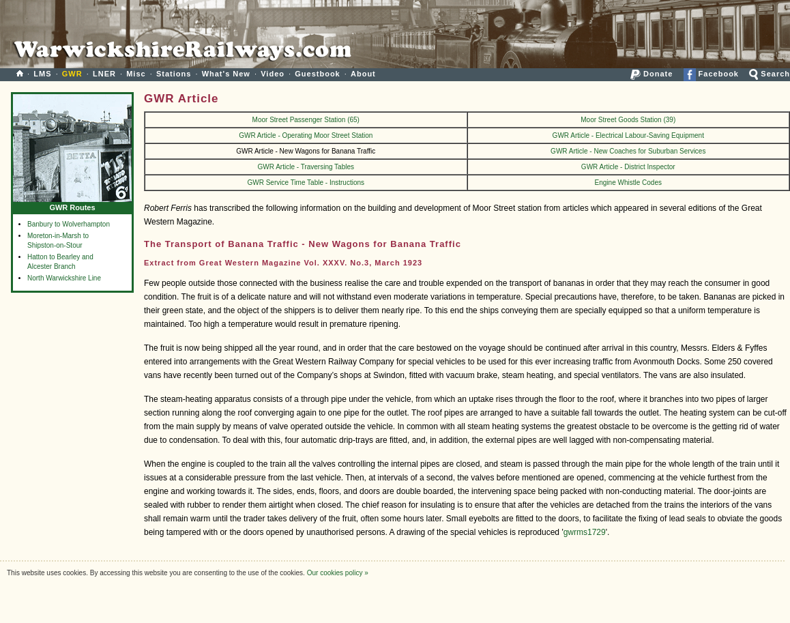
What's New (226, 74)
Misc (135, 74)
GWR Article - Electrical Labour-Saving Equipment (628, 135)
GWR (72, 74)
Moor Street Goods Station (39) (628, 120)
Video (272, 74)
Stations (173, 74)
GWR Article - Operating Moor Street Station (305, 135)
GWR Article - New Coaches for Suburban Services (628, 151)
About (363, 74)
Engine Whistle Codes (628, 182)
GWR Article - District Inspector (628, 167)
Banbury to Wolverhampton (68, 224)
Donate (651, 74)
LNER (104, 74)
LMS (42, 74)
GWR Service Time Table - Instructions (305, 182)
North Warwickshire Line (64, 278)
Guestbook (317, 74)
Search (769, 74)
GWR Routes (72, 204)
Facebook (711, 74)
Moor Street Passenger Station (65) (306, 120)
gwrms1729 (585, 532)
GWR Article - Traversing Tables (306, 167)
